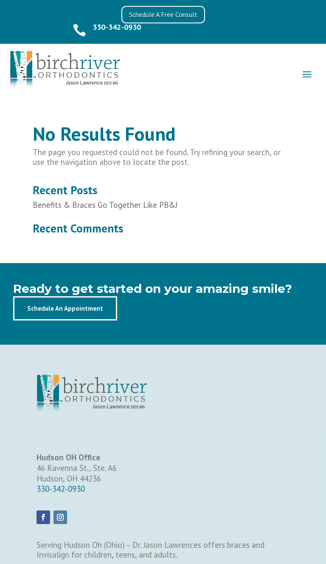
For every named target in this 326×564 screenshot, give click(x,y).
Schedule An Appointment (65, 308)
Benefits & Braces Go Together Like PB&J (105, 205)
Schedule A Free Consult (163, 14)
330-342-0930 (117, 27)
